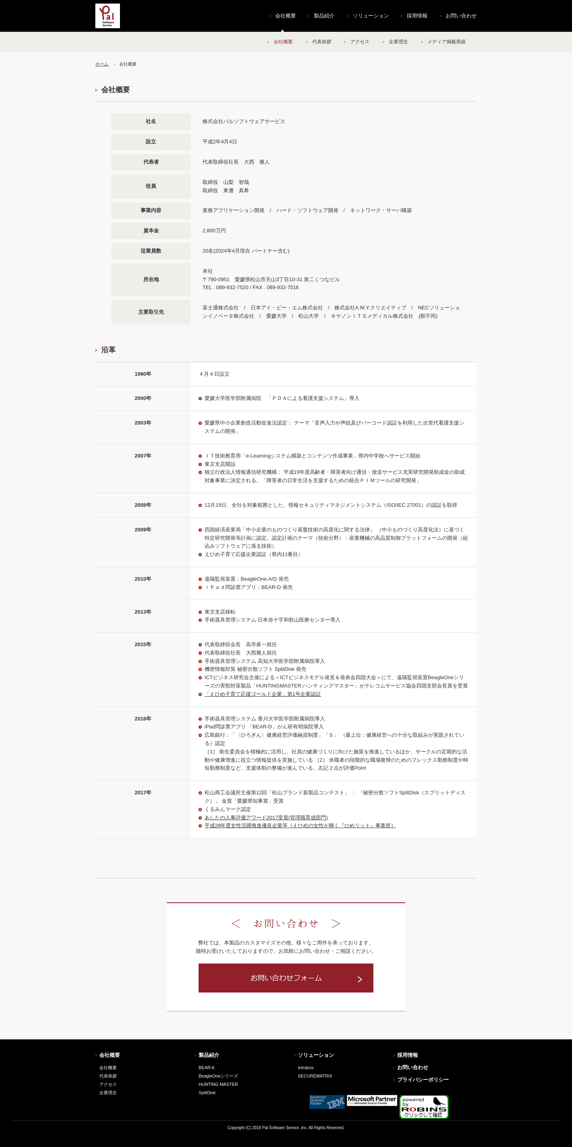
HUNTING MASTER (218, 1084)
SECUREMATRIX (315, 1076)
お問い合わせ (461, 16)
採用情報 (417, 16)
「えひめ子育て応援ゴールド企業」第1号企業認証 (263, 694)
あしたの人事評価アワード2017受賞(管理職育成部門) (266, 818)
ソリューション (371, 16)
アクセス (359, 41)
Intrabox (306, 1067)
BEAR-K (207, 1067)
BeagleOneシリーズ (218, 1076)
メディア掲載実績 (446, 41)
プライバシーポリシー (423, 1080)
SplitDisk (207, 1092)
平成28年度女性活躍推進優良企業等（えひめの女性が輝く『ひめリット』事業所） (300, 825)
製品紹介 (324, 16)
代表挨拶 (321, 41)
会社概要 (285, 16)
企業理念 (398, 41)
